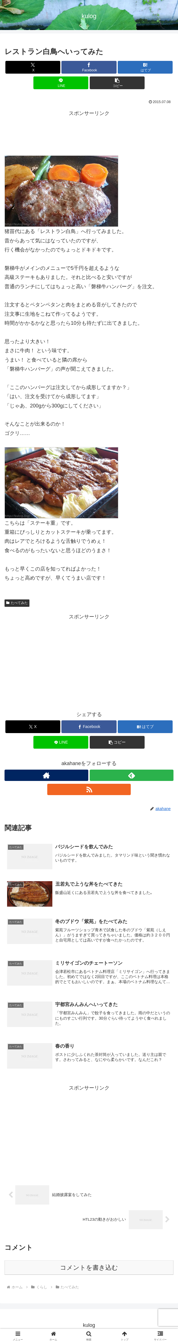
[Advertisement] (89, 132)
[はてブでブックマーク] (145, 67)
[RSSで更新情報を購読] (89, 789)
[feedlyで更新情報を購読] (131, 775)
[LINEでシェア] (60, 82)
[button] (117, 82)
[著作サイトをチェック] (46, 775)
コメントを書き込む (89, 1268)
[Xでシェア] (32, 67)
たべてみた (17, 603)
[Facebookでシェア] (88, 67)
